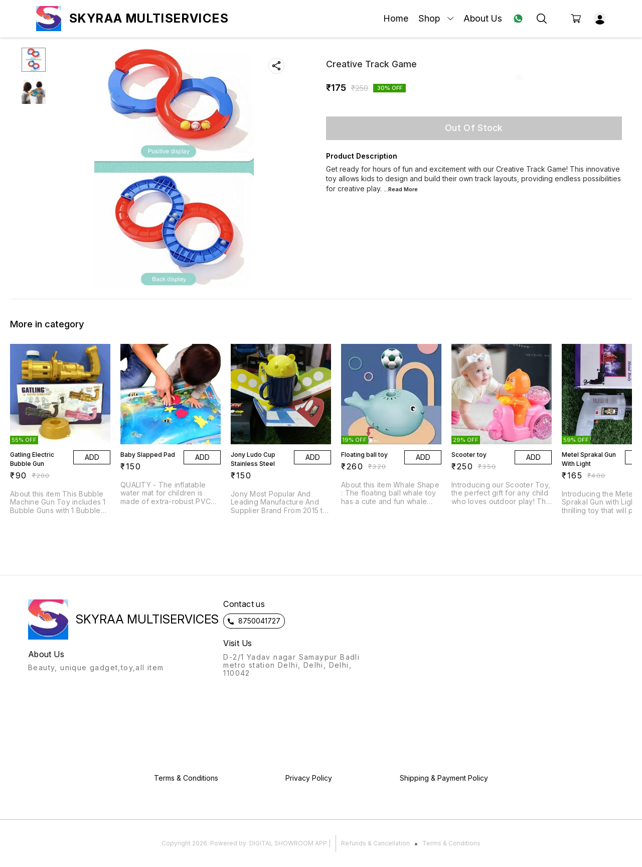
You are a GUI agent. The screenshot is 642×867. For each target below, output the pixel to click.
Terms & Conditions (451, 843)
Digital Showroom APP (288, 843)
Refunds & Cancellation (375, 843)
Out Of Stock (474, 127)
